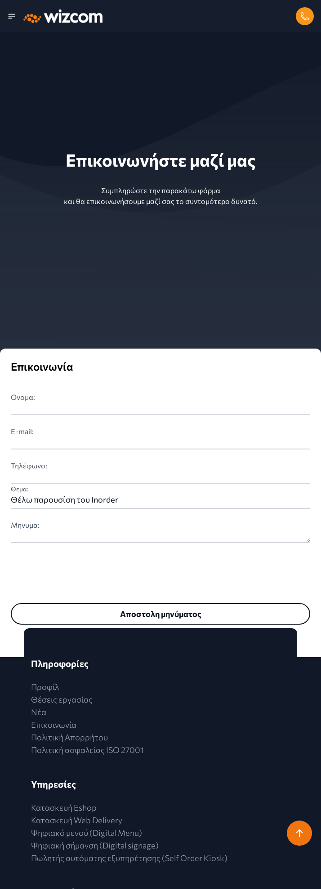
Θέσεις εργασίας (62, 699)
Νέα (38, 712)
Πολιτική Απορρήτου (69, 737)
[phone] (304, 16)
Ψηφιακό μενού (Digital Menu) (86, 833)
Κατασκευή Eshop (64, 807)
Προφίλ (45, 687)
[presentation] (79, 571)
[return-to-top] (299, 833)
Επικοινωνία (53, 725)
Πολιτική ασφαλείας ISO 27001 (87, 750)
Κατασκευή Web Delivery (76, 820)
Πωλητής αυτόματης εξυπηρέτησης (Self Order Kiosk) (129, 858)
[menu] (15, 16)
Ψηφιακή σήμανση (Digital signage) (95, 845)
